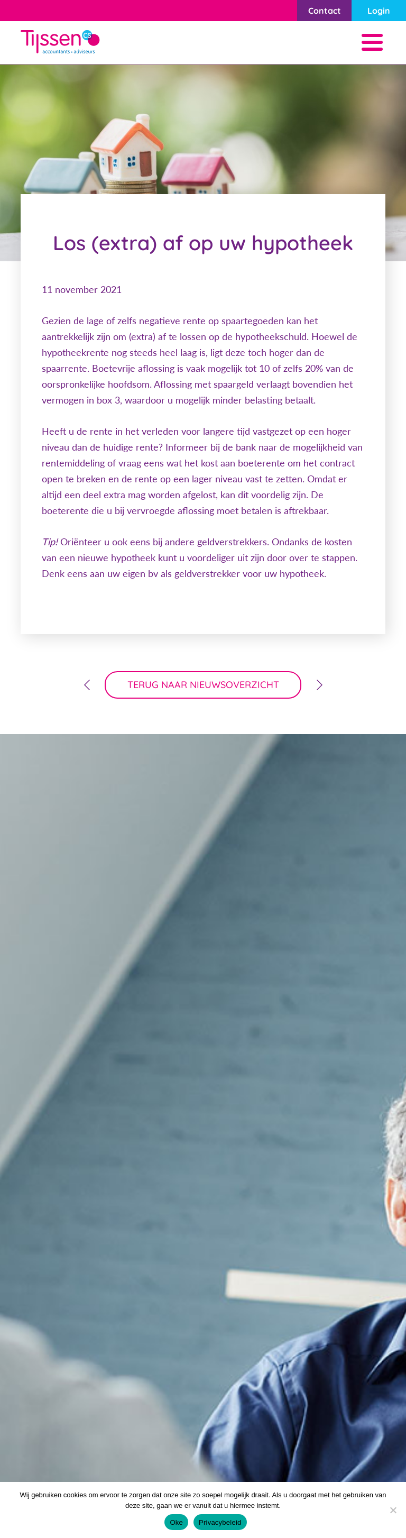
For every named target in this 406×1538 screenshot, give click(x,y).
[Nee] (392, 1510)
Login (378, 10)
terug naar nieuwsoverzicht (203, 685)
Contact (324, 10)
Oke (176, 1522)
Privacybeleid (220, 1522)
